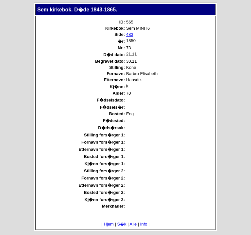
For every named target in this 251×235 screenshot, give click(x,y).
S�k (121, 224)
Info (143, 224)
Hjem (109, 224)
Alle (133, 224)
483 (129, 34)
